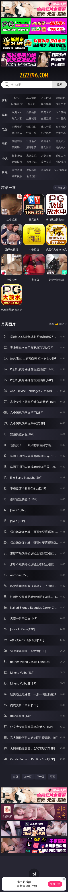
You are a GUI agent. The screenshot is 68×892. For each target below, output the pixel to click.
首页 (15, 776)
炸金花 (31, 104)
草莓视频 (46, 170)
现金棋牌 (46, 104)
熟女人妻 (17, 118)
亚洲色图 (31, 141)
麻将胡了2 (17, 104)
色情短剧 (31, 176)
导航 (5, 173)
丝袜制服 (31, 118)
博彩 (5, 100)
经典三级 (31, 133)
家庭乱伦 (31, 155)
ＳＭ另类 (61, 118)
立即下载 (55, 884)
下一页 (40, 776)
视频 (5, 115)
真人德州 (31, 97)
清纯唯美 (31, 147)
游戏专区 (61, 97)
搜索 (59, 84)
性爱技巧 (61, 161)
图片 (5, 144)
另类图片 (61, 147)
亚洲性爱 (17, 126)
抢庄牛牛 (61, 104)
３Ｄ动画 (61, 112)
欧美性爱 (61, 126)
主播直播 (46, 118)
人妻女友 (46, 155)
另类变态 (61, 133)
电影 (5, 129)
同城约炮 (17, 170)
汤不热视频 (60, 170)
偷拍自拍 (31, 126)
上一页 (28, 776)
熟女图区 (46, 147)
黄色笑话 (46, 161)
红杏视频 (17, 176)
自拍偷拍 (31, 112)
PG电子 (17, 97)
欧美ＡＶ (46, 112)
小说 (5, 158)
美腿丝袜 (17, 147)
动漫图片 (61, 141)
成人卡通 (46, 126)
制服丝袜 (17, 133)
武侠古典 (61, 155)
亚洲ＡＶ (17, 112)
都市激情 (17, 155)
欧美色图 (46, 141)
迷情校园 (17, 161)
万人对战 (46, 97)
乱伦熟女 (46, 133)
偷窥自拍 (17, 141)
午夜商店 (31, 170)
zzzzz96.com (34, 75)
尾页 (52, 776)
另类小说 (31, 161)
